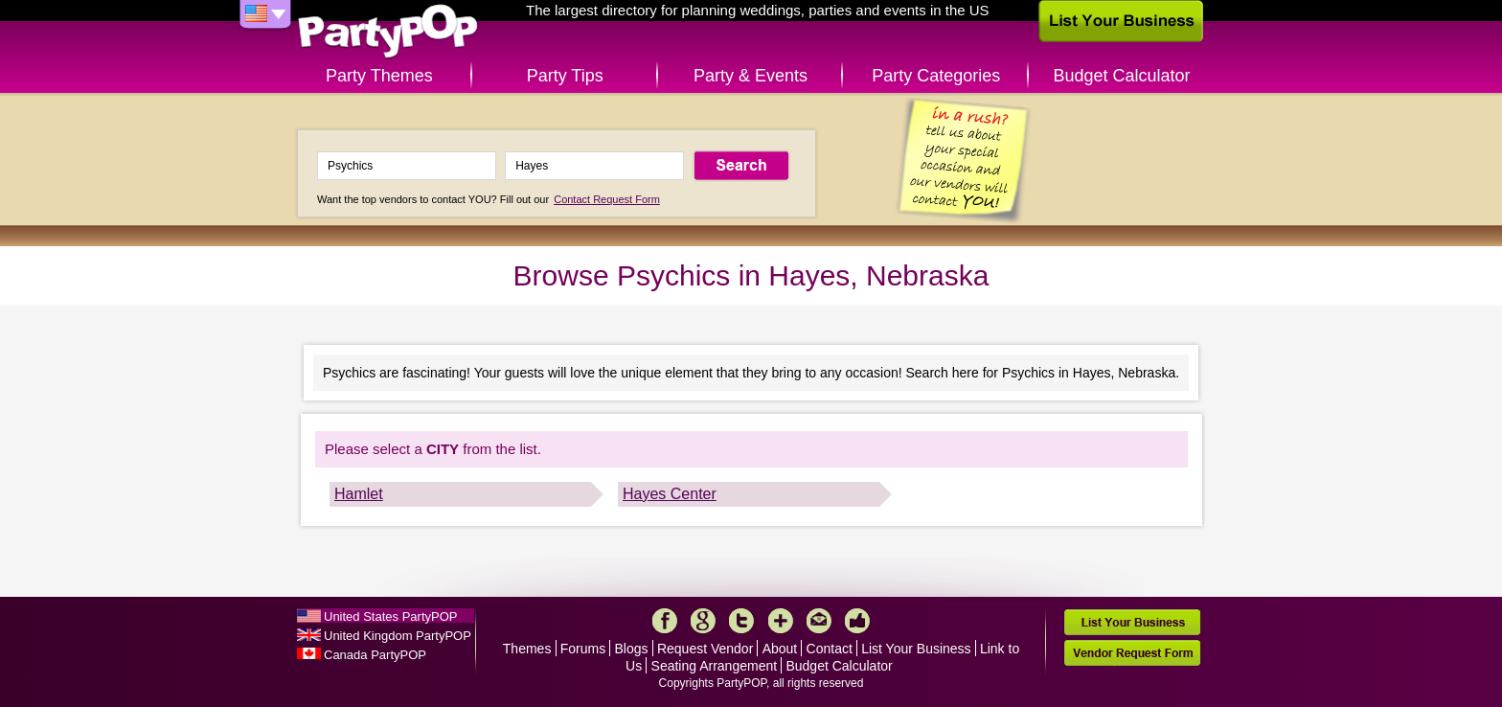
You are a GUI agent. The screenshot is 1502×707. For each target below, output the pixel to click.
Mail (819, 620)
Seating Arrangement (714, 665)
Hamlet (358, 494)
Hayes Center (670, 494)
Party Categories (936, 75)
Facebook (664, 620)
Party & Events (751, 75)
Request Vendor (705, 648)
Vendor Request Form (1132, 653)
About (780, 648)
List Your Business (915, 648)
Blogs (632, 648)
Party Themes (379, 75)
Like (857, 620)
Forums (582, 648)
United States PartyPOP (390, 616)
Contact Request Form (607, 199)
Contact (830, 648)
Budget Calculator (1122, 75)
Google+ (703, 620)
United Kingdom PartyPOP (397, 635)
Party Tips (565, 75)
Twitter (741, 620)
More (780, 620)
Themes (527, 648)
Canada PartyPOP (375, 655)
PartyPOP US (388, 32)
